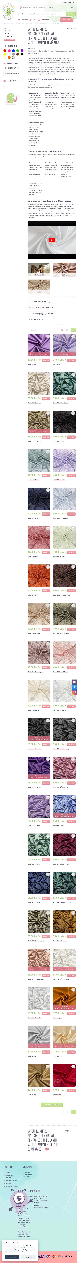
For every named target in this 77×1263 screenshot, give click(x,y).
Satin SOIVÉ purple (35, 787)
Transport (42, 8)
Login (33, 20)
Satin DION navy (33, 518)
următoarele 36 (9, 40)
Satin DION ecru (33, 710)
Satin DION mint (33, 480)
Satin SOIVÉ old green (61, 403)
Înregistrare (43, 20)
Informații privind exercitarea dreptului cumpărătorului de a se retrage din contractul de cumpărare (25, 1224)
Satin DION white (59, 710)
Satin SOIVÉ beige (34, 441)
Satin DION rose (33, 557)
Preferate (23, 20)
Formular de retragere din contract (22, 1213)
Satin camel (32, 1095)
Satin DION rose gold (35, 672)
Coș (66, 20)
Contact (50, 8)
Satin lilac (56, 364)
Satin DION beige (34, 633)
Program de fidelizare (28, 8)
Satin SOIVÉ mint (34, 864)
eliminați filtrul (10, 64)
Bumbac (8, 1172)
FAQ (19, 1199)
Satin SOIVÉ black (34, 749)
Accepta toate (12, 1257)
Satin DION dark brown (61, 595)
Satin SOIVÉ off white (61, 979)
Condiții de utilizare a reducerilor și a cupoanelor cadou (25, 1234)
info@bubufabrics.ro (67, 2)
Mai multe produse (51, 1105)
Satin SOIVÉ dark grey (61, 749)
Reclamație (21, 1205)
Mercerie (9, 1184)
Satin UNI (8, 37)
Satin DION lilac (59, 480)
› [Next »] (73, 1112)
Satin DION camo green (61, 633)
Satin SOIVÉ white (34, 1018)
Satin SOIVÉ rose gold (36, 979)
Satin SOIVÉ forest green (62, 903)
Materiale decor (11, 1181)
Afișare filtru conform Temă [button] (42, 308)
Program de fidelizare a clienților (41, 1206)
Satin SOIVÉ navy (34, 903)
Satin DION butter (59, 557)
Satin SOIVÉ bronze (60, 941)
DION (7, 34)
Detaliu (46, 360)
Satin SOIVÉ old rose (60, 787)
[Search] (47, 14)
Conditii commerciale (25, 1196)
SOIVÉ (7, 31)
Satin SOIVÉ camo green (36, 941)
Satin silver (32, 1056)
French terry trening (10, 1177)
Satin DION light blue (61, 518)
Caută (71, 14)
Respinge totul (28, 1257)
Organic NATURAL (12, 1187)
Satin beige (57, 1056)
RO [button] (72, 8)
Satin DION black (59, 441)
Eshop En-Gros (23, 1208)
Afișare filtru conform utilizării (43, 314)
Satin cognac (57, 1018)
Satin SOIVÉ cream (34, 403)
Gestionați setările (28, 1252)
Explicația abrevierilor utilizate (28, 1175)
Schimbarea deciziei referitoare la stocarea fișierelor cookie (41, 1199)
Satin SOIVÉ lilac (34, 826)
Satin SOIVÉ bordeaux (61, 864)
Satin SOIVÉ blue (59, 826)
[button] (14, 73)
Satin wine (57, 1095)
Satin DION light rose (61, 672)
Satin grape (32, 364)
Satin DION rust (33, 595)
